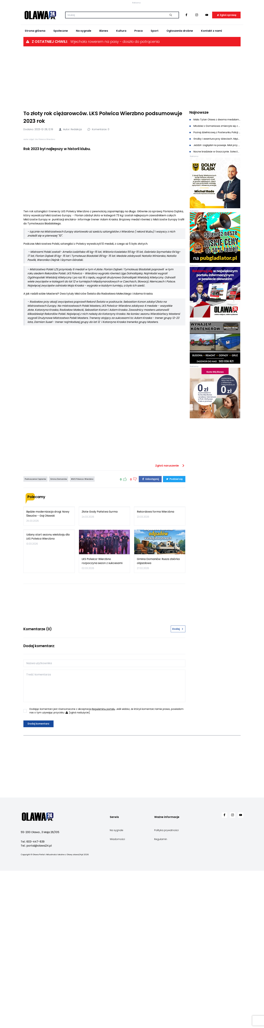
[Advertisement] (132, 111)
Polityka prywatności (166, 987)
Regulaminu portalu (103, 866)
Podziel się (174, 611)
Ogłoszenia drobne (180, 64)
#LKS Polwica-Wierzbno (82, 611)
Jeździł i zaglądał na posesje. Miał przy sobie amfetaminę (215, 179)
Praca (138, 64)
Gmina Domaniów (58, 611)
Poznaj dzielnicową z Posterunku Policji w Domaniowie (215, 166)
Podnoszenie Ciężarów (35, 611)
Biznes (103, 64)
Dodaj (178, 786)
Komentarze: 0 (98, 163)
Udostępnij (150, 611)
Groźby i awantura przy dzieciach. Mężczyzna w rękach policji (215, 172)
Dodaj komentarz (38, 881)
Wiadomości (117, 996)
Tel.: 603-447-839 (32, 999)
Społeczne (60, 64)
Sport (154, 64)
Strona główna (35, 64)
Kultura (121, 64)
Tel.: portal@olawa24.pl (36, 1003)
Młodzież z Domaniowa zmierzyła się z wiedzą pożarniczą (215, 159)
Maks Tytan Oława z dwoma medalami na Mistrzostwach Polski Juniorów (215, 153)
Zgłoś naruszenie (170, 598)
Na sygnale (83, 64)
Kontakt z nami (211, 64)
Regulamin (160, 996)
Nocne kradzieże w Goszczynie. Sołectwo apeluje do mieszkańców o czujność (215, 185)
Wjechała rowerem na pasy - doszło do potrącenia (115, 75)
